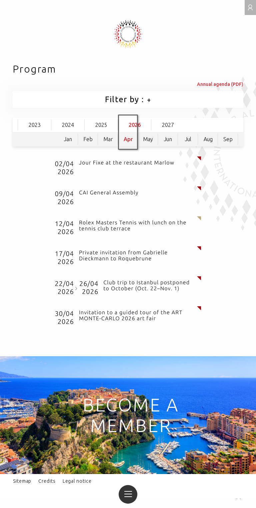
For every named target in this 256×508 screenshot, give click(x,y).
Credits (46, 481)
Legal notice (77, 481)
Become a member (131, 415)
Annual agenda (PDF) (220, 84)
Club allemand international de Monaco (128, 34)
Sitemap (22, 481)
